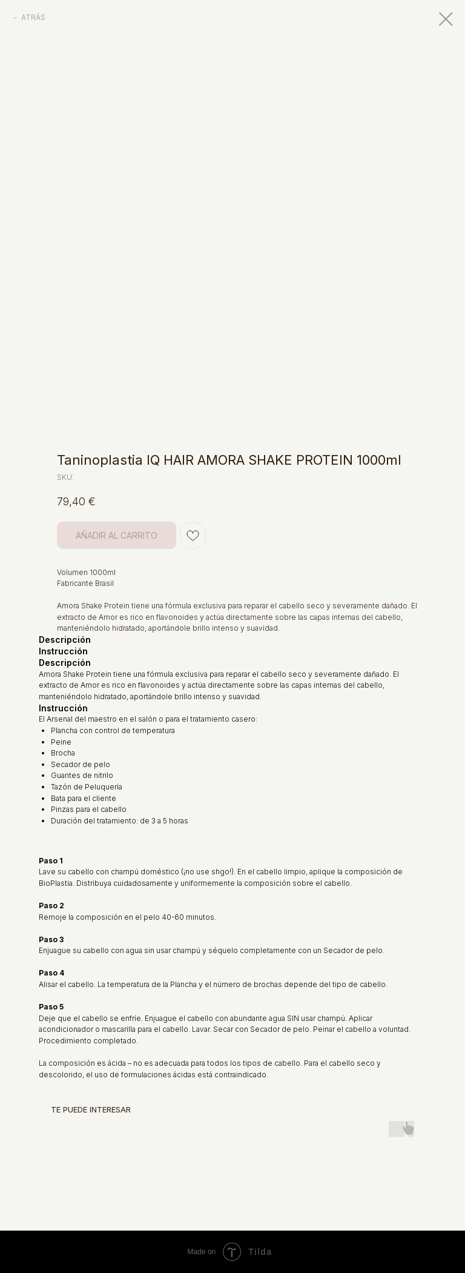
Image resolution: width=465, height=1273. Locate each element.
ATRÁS (33, 17)
